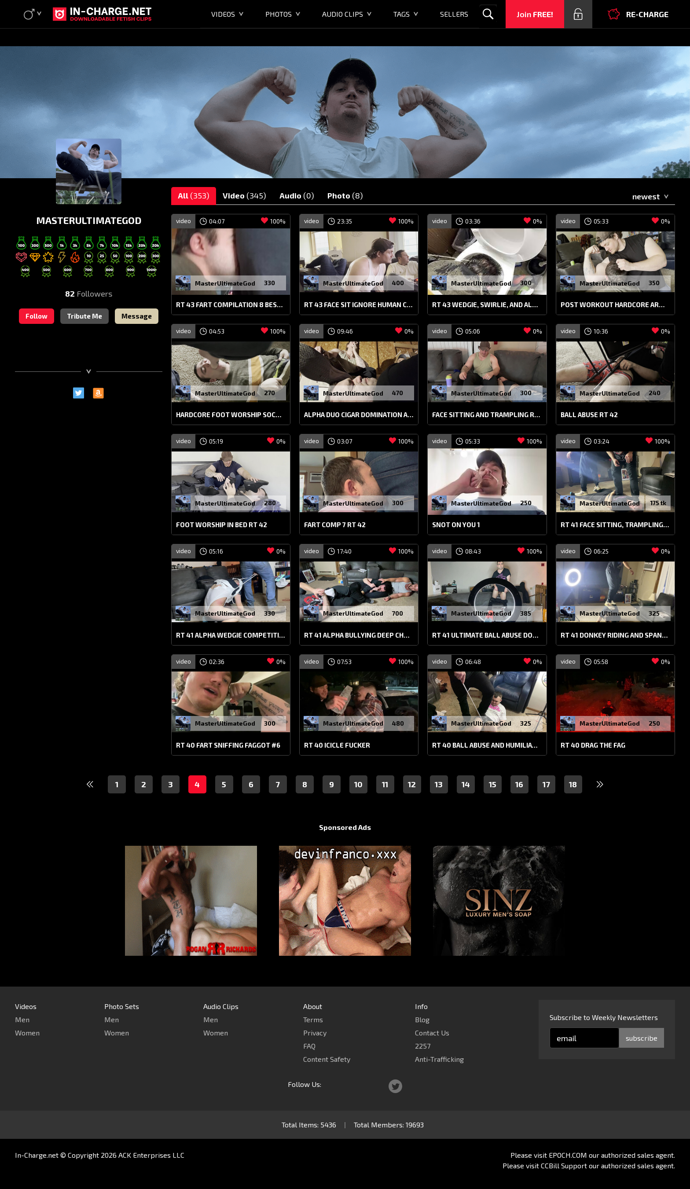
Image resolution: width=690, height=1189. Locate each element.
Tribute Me (84, 316)
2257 (422, 1046)
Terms (313, 1019)
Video (244, 195)
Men (22, 1019)
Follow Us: (304, 1084)
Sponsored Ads (345, 827)
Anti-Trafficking (439, 1059)
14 (466, 784)
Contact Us (432, 1032)
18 (573, 784)
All (193, 195)
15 (492, 784)
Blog (422, 1019)
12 (412, 784)
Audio (296, 195)
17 (546, 784)
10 (358, 784)
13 (439, 784)
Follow (37, 316)
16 (519, 784)
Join (535, 14)
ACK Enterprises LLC (151, 1155)
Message (136, 316)
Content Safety (326, 1059)
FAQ (309, 1046)
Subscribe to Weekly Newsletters (604, 1017)
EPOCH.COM (568, 1155)
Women (27, 1032)
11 (385, 784)
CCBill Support (564, 1165)
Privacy (315, 1032)
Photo (345, 195)
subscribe (641, 1038)
